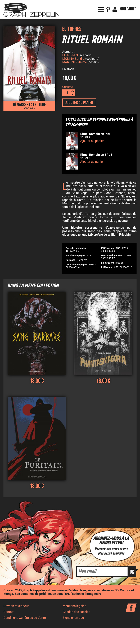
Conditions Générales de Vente (24, 618)
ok (132, 572)
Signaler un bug (73, 618)
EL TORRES (70, 55)
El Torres (72, 29)
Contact (8, 612)
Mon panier (128, 7)
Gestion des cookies (76, 612)
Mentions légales (74, 606)
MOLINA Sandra (73, 59)
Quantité (67, 87)
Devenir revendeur (16, 606)
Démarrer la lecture (29, 106)
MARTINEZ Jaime (74, 62)
